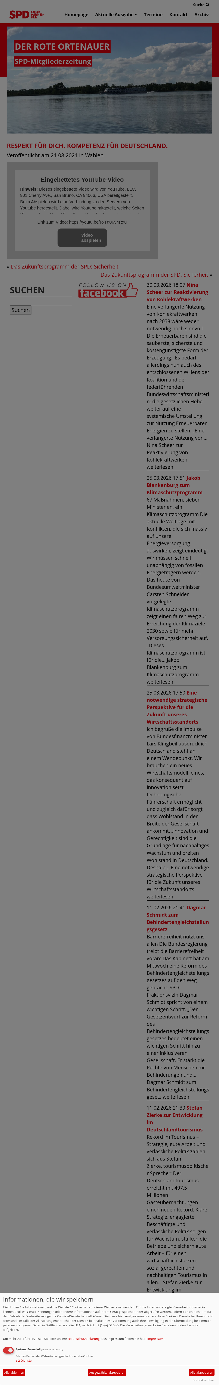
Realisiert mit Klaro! (203, 1380)
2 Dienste (24, 1360)
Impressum (155, 1339)
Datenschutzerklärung (84, 1339)
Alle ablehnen (14, 1372)
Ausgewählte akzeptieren (107, 1372)
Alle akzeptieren (201, 1372)
